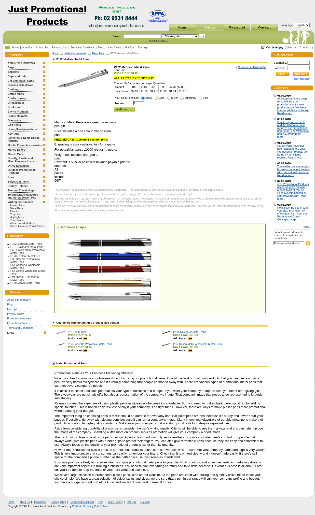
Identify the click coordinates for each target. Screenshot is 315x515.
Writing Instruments (20, 201)
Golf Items (14, 124)
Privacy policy (59, 47)
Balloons (13, 71)
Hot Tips (129, 47)
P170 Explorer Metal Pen (25, 256)
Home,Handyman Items (23, 129)
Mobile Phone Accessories (25, 145)
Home (182, 27)
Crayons (15, 214)
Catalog (209, 27)
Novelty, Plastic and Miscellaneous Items (21, 160)
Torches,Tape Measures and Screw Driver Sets (23, 196)
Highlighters (17, 217)
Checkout (305, 47)
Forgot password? (301, 79)
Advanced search (158, 40)
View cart (264, 27)
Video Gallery (114, 47)
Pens (11, 177)
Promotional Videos (18, 323)
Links (10, 332)
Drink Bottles (16, 102)
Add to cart (77, 338)
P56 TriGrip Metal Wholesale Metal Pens (197, 344)
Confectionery (17, 98)
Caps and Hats (17, 76)
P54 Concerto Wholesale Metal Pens (90, 344)
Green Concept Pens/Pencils (27, 226)
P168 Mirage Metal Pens (25, 282)
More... (306, 226)
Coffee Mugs (16, 93)
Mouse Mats (15, 154)
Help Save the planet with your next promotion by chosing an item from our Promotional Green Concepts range (292, 213)
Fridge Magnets (17, 115)
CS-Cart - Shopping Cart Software (90, 506)
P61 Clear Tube (77, 331)
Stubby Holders (17, 186)
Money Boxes (16, 149)
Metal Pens (16, 208)
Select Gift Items (18, 181)
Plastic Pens (17, 205)
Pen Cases (16, 220)
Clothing (13, 89)
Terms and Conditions (83, 47)
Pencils (14, 211)
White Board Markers (22, 223)
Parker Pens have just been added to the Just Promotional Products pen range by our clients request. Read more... (292, 151)
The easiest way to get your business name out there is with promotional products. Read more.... (293, 171)
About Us (27, 47)
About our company (18, 299)
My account (237, 27)
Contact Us (42, 47)
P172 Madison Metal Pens (26, 243)
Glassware (14, 120)
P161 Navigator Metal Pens (26, 246)
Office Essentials (18, 165)
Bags (11, 67)
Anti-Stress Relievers (21, 62)
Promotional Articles (19, 318)
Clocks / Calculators (20, 85)
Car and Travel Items (21, 80)
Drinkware (14, 107)
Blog (100, 47)
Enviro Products (18, 111)
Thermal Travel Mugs (21, 190)
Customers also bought (252, 67)
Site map (142, 47)
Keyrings (13, 133)
